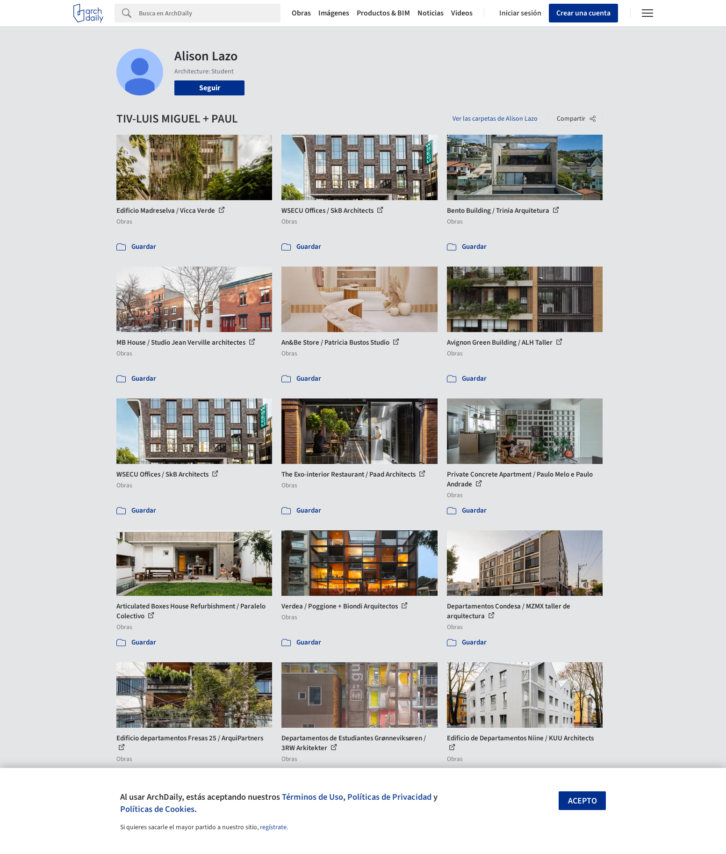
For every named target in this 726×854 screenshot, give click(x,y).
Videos (462, 13)
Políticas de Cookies (157, 809)
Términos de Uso (312, 797)
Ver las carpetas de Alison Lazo (495, 119)
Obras (301, 13)
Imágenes (333, 13)
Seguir (209, 88)
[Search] (209, 13)
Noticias (430, 13)
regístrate (273, 827)
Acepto (582, 801)
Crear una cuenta (583, 13)
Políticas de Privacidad (389, 797)
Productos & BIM (383, 13)
